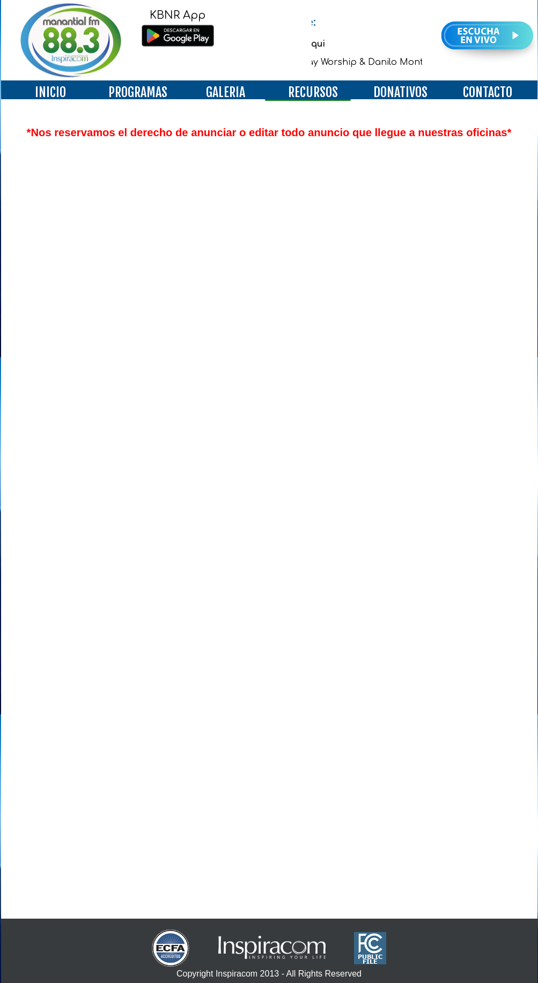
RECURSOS (313, 92)
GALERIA (225, 92)
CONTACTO (487, 92)
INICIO (50, 92)
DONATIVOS (400, 92)
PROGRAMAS (137, 92)
